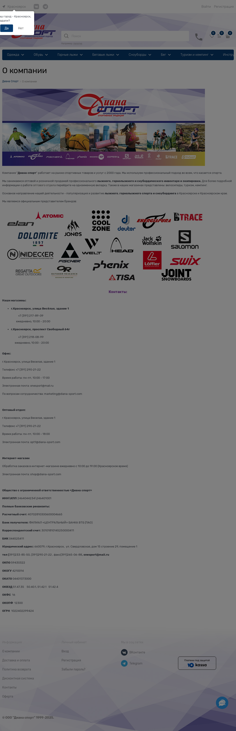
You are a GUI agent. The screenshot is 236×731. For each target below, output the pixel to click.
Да (7, 28)
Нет (21, 28)
